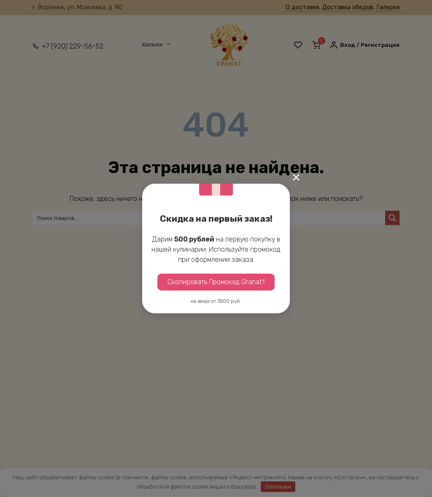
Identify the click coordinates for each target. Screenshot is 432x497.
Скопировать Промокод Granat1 (216, 282)
